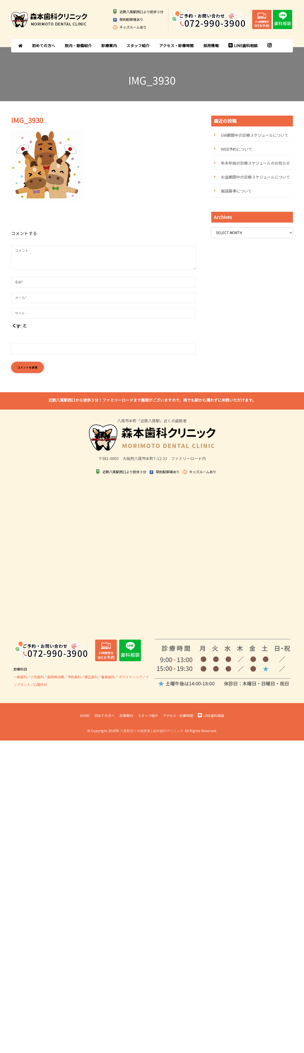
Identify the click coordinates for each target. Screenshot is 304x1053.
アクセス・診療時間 (176, 45)
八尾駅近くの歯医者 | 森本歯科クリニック (151, 730)
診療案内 (109, 45)
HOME (85, 715)
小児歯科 (37, 676)
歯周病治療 (55, 676)
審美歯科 (108, 676)
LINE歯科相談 (243, 45)
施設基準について (236, 191)
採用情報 (211, 45)
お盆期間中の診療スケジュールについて (255, 177)
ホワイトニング (130, 676)
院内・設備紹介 (78, 45)
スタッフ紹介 (138, 45)
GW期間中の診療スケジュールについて (254, 135)
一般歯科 (20, 676)
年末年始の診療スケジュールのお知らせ (255, 163)
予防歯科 (74, 676)
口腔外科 (40, 684)
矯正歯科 (91, 676)
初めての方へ (43, 45)
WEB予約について (236, 149)
